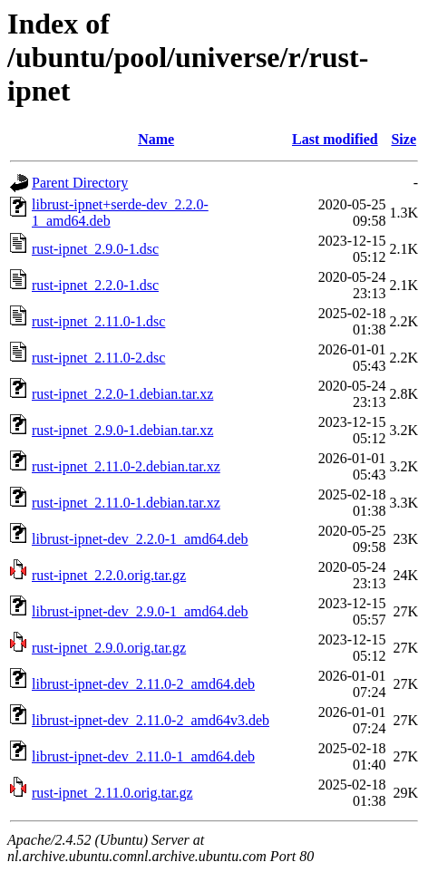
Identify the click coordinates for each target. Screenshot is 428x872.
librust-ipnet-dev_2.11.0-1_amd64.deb (143, 756)
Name (156, 139)
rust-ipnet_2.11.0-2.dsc (98, 357)
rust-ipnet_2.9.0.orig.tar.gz (109, 647)
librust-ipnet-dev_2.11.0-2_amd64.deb (143, 684)
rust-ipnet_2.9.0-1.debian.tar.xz (122, 430)
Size (403, 139)
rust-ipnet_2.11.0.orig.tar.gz (112, 792)
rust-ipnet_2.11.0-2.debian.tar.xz (126, 466)
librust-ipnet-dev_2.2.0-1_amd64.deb (140, 539)
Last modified (335, 139)
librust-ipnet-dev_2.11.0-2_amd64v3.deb (150, 720)
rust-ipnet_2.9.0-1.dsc (95, 249)
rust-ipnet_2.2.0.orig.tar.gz (109, 575)
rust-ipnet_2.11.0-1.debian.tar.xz (126, 502)
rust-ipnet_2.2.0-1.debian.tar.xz (122, 394)
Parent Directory (80, 182)
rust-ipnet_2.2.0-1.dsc (95, 285)
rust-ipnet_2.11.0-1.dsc (98, 321)
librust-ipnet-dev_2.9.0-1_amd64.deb (140, 611)
